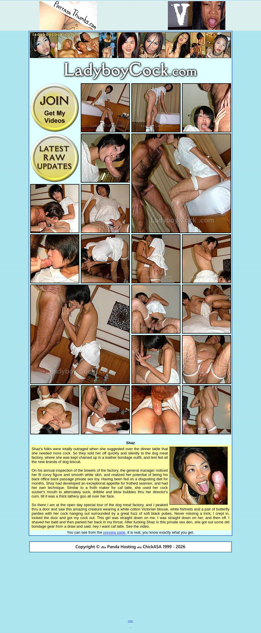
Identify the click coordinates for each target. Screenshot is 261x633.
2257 (130, 621)
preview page (114, 532)
